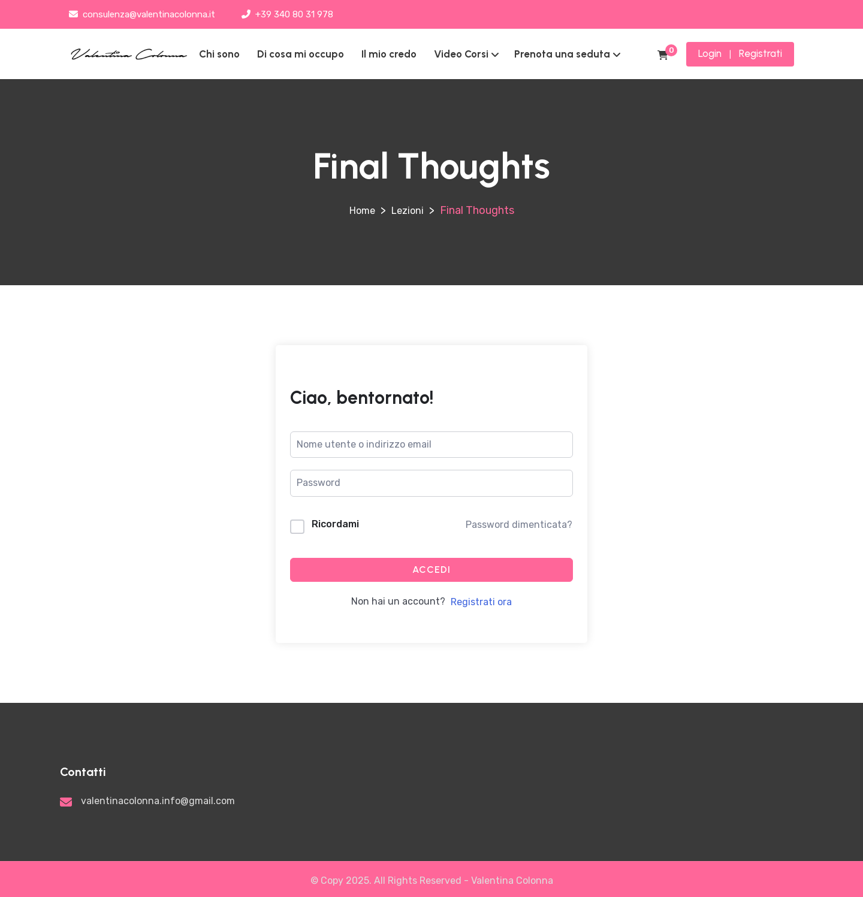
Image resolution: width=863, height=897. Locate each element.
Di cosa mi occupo (300, 54)
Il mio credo (389, 54)
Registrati (760, 53)
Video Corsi (461, 54)
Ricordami (335, 524)
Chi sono (219, 54)
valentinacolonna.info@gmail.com (158, 801)
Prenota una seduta (562, 54)
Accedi (431, 569)
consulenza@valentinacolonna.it (142, 14)
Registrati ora (481, 602)
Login (710, 53)
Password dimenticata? (519, 524)
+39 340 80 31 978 (287, 14)
